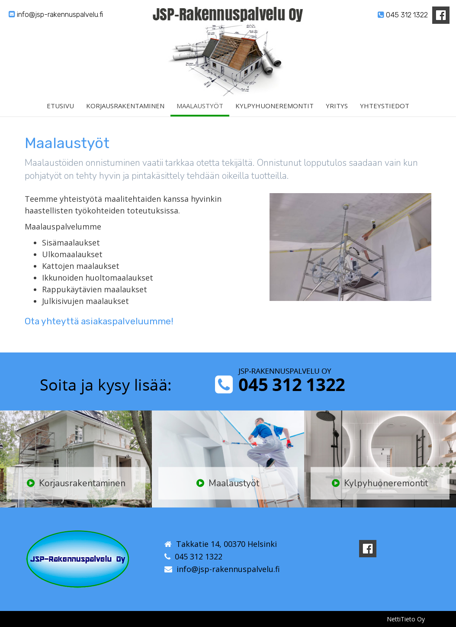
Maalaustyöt (200, 109)
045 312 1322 (403, 14)
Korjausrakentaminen (125, 109)
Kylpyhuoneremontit (274, 109)
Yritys (337, 109)
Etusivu (60, 109)
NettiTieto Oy (406, 619)
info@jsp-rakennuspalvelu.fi (56, 14)
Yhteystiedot (384, 109)
